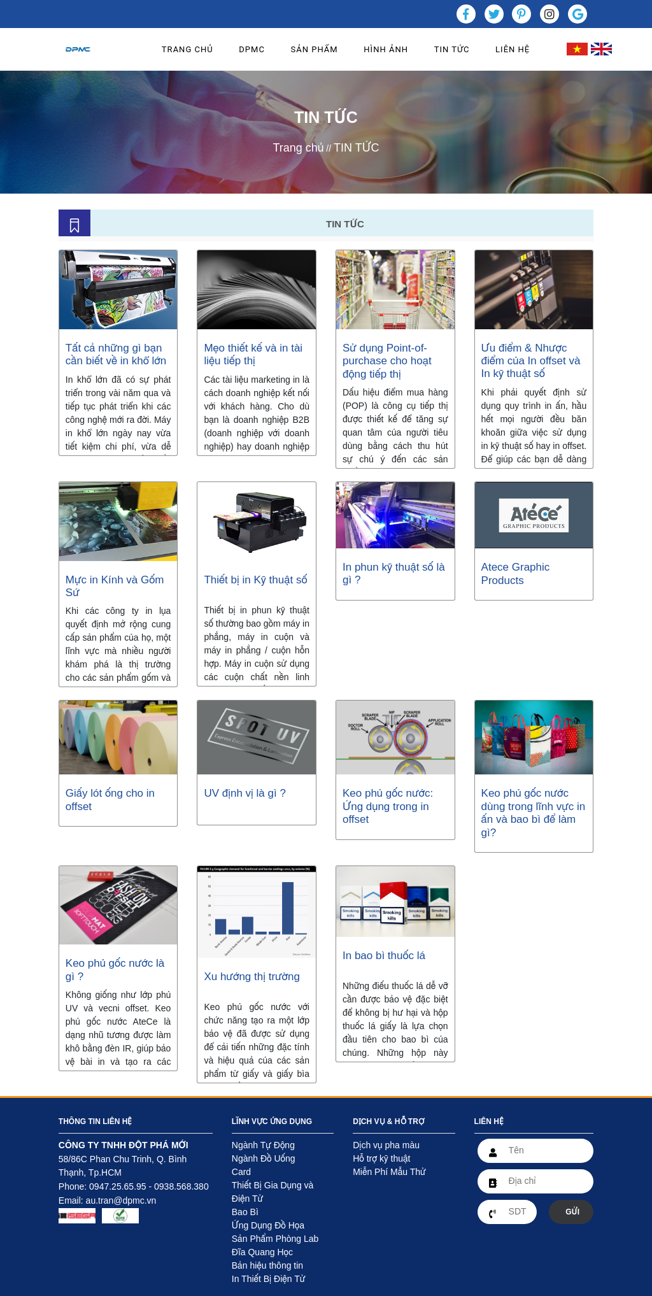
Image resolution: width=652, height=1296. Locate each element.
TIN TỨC (452, 49)
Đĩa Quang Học (262, 1252)
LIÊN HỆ (512, 49)
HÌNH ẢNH (386, 49)
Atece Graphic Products (515, 573)
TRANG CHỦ (187, 49)
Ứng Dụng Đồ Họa (268, 1225)
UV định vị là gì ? (245, 793)
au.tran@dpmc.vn (121, 1200)
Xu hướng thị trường (252, 977)
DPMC (252, 49)
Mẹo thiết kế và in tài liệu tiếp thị (253, 354)
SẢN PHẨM (314, 49)
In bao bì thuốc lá (386, 956)
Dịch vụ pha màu (386, 1145)
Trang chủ (298, 147)
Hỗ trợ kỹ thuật (381, 1158)
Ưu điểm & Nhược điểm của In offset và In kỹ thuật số (531, 361)
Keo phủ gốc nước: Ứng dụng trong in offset (388, 806)
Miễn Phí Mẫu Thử (389, 1172)
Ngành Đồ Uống (263, 1158)
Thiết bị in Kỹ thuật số (255, 580)
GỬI (572, 1211)
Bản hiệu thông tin (267, 1265)
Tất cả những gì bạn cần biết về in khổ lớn (116, 354)
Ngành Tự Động (263, 1145)
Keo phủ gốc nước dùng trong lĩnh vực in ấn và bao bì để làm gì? (533, 812)
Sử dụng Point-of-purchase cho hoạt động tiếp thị (387, 361)
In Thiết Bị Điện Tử (269, 1279)
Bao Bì (245, 1212)
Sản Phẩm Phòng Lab (275, 1239)
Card (241, 1172)
